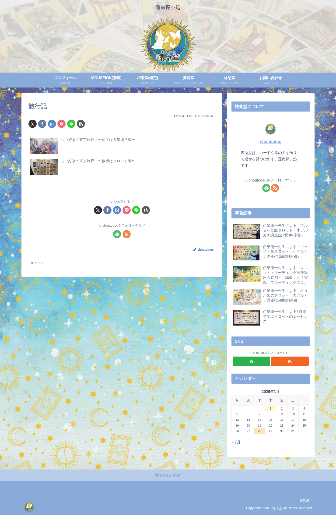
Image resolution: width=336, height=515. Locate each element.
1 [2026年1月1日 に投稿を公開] (270, 408)
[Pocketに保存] (61, 124)
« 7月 (236, 442)
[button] (81, 124)
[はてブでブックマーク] (52, 124)
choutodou (270, 142)
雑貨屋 (304, 500)
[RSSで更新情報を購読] (126, 234)
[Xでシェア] (32, 124)
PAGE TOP (168, 475)
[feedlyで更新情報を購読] (117, 234)
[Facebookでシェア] (42, 124)
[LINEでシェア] (71, 124)
